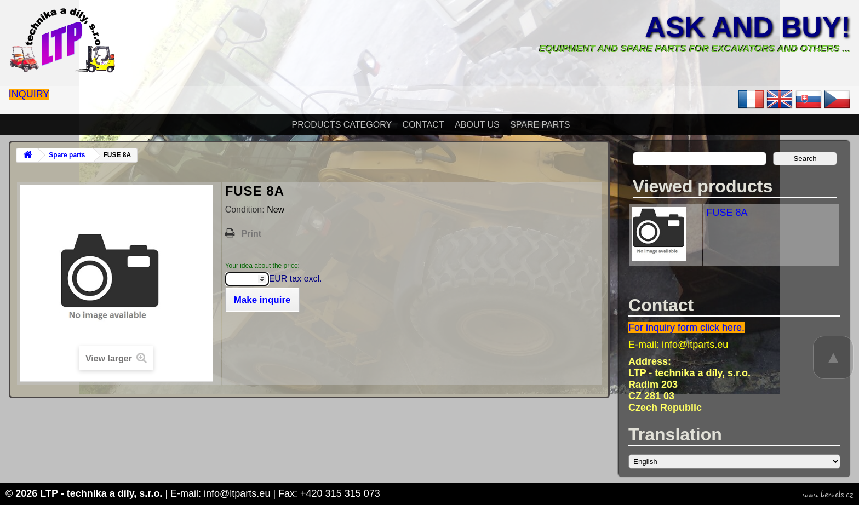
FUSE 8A (726, 212)
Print (251, 233)
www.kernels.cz (828, 494)
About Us (477, 124)
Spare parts (540, 124)
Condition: (246, 209)
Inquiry (29, 94)
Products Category (342, 124)
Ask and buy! (747, 27)
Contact (423, 124)
